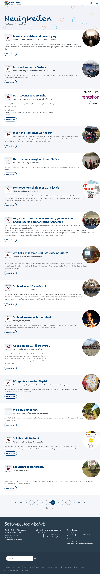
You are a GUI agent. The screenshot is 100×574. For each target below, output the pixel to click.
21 (58, 503)
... (47, 503)
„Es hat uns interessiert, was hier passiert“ (40, 253)
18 (42, 503)
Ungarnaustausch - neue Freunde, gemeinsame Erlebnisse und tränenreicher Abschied (43, 220)
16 (31, 503)
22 (64, 503)
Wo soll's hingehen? (25, 409)
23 (69, 503)
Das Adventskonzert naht (29, 95)
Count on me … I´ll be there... (32, 345)
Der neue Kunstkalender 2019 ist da (36, 187)
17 (36, 503)
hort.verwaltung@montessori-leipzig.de (80, 543)
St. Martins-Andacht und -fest (32, 317)
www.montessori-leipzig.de (13, 539)
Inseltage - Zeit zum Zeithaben (32, 132)
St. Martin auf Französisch (30, 286)
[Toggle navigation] (97, 2)
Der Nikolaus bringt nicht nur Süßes (36, 159)
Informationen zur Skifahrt (30, 67)
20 (53, 503)
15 (25, 503)
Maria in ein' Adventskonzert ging (34, 36)
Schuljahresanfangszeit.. (28, 466)
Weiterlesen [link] (10, 54)
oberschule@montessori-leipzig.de (47, 535)
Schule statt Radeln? (26, 438)
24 (75, 503)
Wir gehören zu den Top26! (30, 381)
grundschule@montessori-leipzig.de (78, 535)
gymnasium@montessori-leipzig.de (47, 537)
